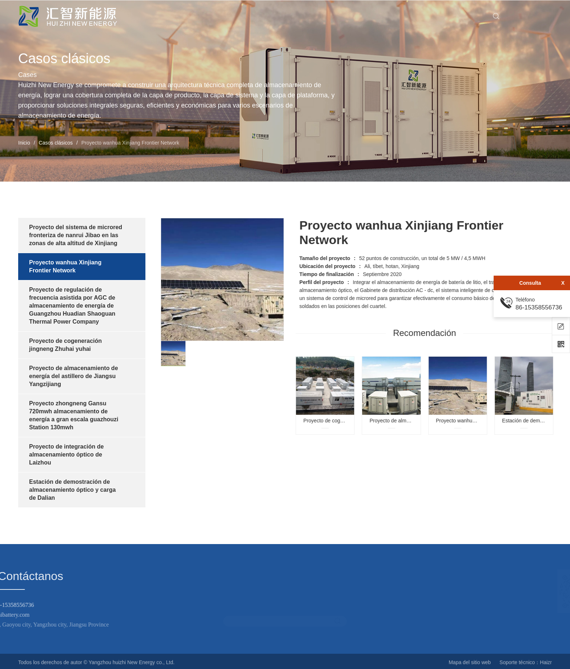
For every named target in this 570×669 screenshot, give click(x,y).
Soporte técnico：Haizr (525, 665)
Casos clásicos (56, 143)
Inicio (24, 143)
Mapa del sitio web (470, 665)
